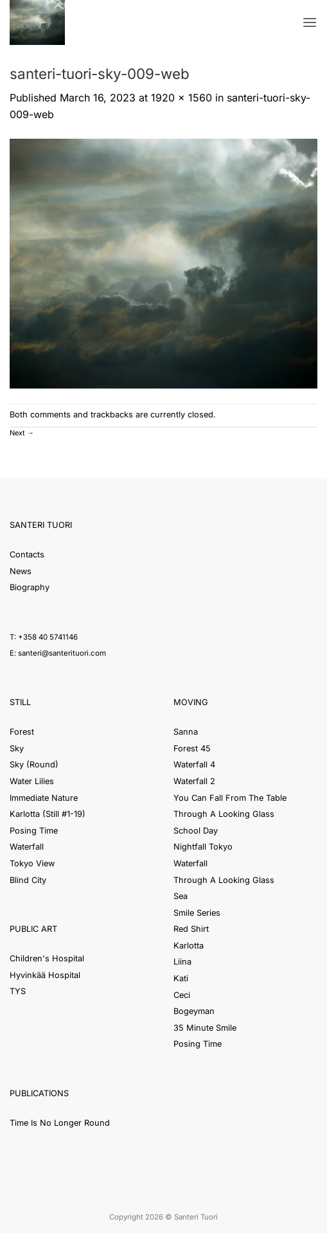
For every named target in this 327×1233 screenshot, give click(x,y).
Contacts (27, 554)
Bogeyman (194, 1011)
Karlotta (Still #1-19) (47, 814)
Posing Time (34, 830)
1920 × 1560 (181, 97)
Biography (29, 587)
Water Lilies (32, 781)
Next (22, 432)
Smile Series (196, 913)
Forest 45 (192, 748)
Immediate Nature (44, 798)
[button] (309, 22)
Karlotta (188, 945)
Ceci (181, 995)
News (20, 571)
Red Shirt (191, 929)
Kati (180, 978)
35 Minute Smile (204, 1028)
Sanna (185, 732)
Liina (182, 961)
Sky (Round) (34, 764)
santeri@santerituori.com (62, 653)
